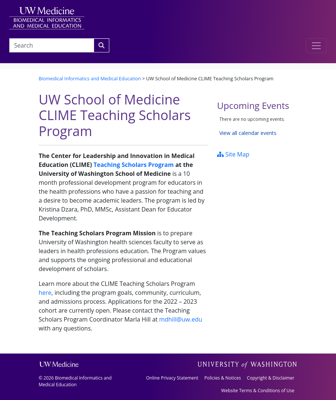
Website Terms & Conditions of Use (257, 390)
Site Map (233, 154)
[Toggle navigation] (316, 45)
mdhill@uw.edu (180, 319)
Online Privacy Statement (172, 378)
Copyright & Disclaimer (270, 378)
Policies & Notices (222, 378)
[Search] (101, 45)
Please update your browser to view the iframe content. (257, 126)
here (45, 292)
